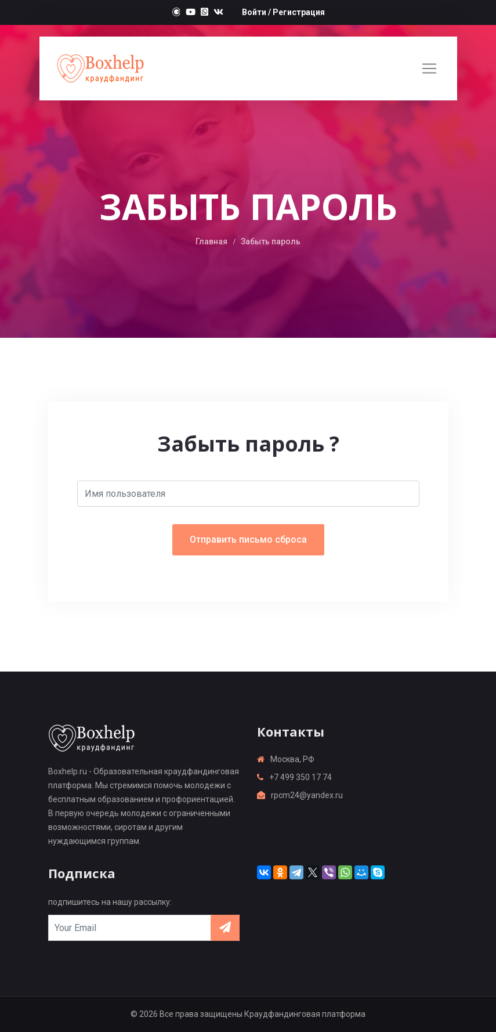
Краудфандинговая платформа (304, 1014)
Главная (211, 241)
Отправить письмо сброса (248, 539)
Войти (254, 12)
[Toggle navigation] (429, 68)
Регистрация (299, 12)
